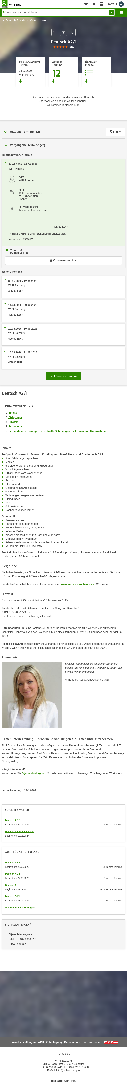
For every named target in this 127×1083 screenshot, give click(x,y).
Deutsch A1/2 (12, 873)
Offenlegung (54, 1042)
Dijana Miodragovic (34, 773)
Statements (15, 426)
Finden (111, 12)
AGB (41, 1042)
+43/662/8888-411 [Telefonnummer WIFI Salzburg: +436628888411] (52, 1067)
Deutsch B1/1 (12, 896)
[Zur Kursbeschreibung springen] (96, 72)
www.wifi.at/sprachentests (77, 584)
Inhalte (12, 412)
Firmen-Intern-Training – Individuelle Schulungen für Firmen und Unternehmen (57, 431)
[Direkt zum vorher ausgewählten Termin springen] (30, 72)
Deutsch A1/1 (12, 885)
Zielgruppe (15, 417)
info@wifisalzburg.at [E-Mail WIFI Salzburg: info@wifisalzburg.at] (68, 1070)
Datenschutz (72, 1042)
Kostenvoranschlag (63, 260)
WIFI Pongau (27, 180)
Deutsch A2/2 (12, 820)
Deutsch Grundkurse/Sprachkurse (26, 20)
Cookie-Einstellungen (22, 1042)
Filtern (115, 131)
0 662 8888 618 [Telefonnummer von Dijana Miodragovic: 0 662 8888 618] (27, 939)
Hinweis (13, 422)
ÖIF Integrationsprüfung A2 (20, 907)
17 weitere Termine (64, 375)
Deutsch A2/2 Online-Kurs (19, 831)
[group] (63, 47)
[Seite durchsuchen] (58, 12)
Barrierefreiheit (91, 1042)
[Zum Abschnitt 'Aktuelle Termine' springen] (63, 72)
